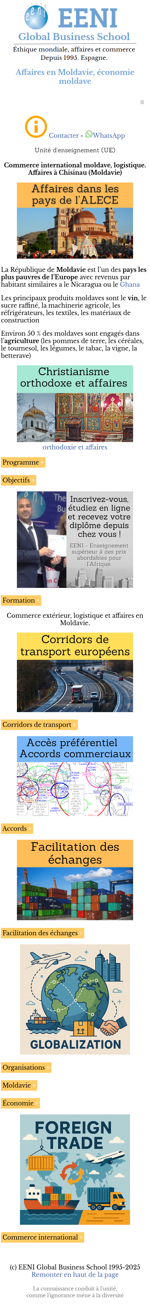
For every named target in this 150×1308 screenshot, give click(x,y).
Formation (18, 600)
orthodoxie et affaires (75, 447)
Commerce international (40, 1237)
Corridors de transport (36, 724)
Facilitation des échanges (40, 933)
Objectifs (16, 480)
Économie (18, 1103)
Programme (20, 462)
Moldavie (16, 1085)
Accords (14, 828)
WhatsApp (105, 135)
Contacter (64, 135)
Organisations (23, 1067)
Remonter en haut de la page (75, 1274)
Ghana (130, 284)
